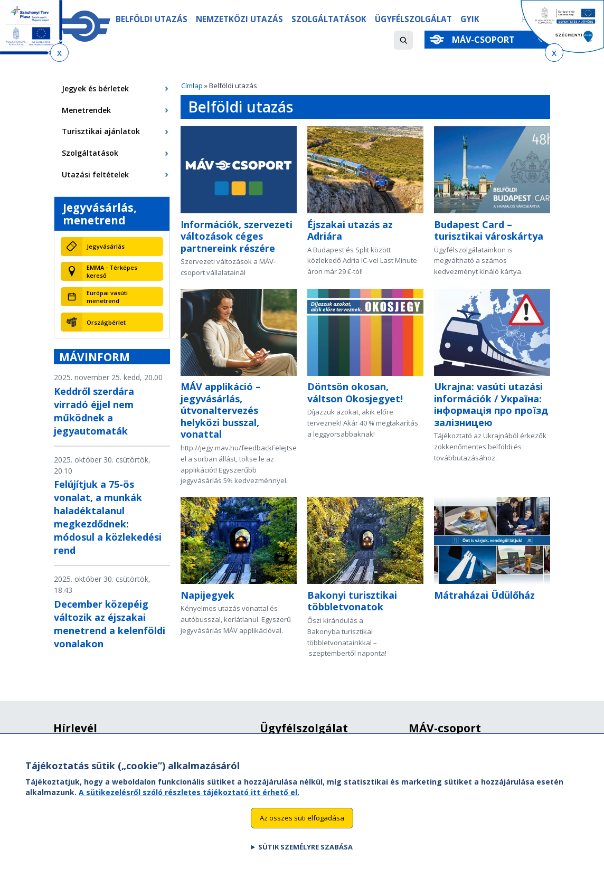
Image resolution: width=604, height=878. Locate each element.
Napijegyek (207, 595)
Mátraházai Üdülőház (484, 595)
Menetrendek (86, 110)
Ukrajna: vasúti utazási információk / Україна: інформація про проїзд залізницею (491, 404)
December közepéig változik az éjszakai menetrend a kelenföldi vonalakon (109, 624)
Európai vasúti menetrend (107, 297)
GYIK (473, 19)
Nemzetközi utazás (240, 19)
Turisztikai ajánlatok (101, 131)
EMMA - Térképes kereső (112, 271)
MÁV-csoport (485, 39)
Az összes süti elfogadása (302, 829)
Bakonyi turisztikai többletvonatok (352, 601)
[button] (403, 40)
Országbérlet (106, 322)
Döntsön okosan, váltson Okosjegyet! (355, 392)
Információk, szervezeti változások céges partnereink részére (236, 236)
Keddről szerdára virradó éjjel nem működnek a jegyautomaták (94, 411)
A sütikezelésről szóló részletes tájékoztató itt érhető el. (189, 803)
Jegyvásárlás (106, 246)
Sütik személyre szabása (305, 858)
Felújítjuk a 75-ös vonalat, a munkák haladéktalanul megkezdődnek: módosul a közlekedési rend (108, 517)
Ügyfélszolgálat (416, 19)
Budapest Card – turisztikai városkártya (488, 230)
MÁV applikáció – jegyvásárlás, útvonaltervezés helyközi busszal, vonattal (221, 410)
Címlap (192, 85)
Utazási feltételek (95, 174)
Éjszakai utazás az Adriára (350, 230)
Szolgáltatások (330, 19)
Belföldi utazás (152, 19)
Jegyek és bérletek (95, 88)
